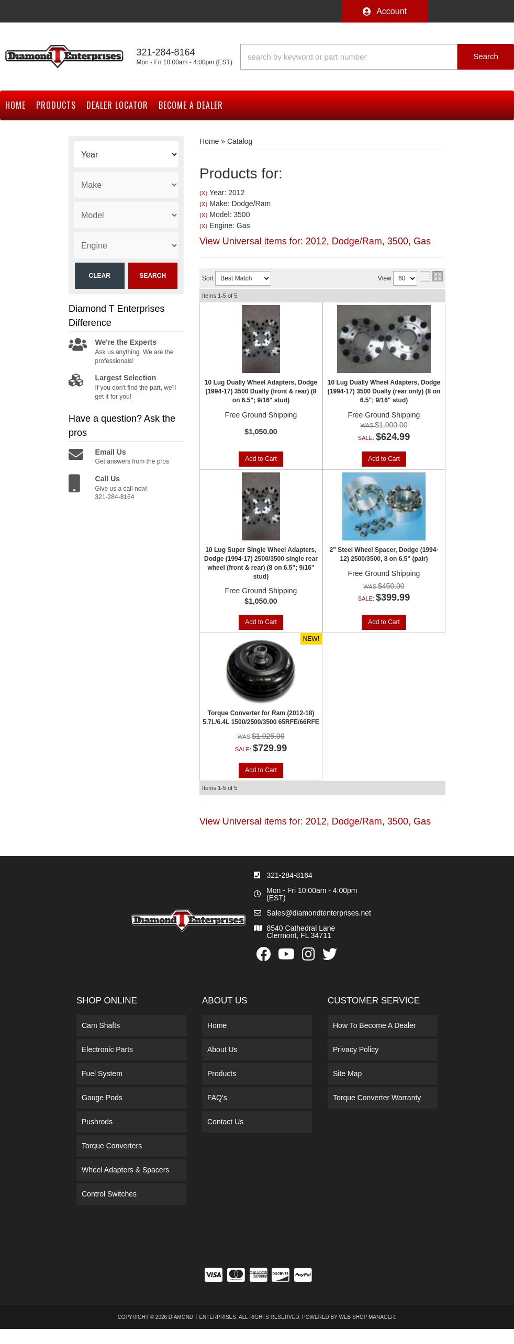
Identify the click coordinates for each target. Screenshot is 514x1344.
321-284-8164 (289, 877)
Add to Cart (261, 460)
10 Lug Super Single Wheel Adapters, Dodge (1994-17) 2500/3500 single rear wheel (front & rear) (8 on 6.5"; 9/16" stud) (261, 564)
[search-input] (349, 56)
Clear (99, 275)
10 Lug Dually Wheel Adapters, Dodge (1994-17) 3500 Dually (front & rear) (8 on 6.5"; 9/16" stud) (261, 391)
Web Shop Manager (367, 1320)
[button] (377, 57)
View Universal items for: (315, 241)
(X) (203, 192)
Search (152, 275)
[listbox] (126, 154)
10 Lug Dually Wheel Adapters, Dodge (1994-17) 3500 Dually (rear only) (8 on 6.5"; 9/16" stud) (384, 391)
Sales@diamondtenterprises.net (319, 915)
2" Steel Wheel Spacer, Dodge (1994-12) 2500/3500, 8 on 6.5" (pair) (384, 555)
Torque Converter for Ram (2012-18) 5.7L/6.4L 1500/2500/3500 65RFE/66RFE (261, 719)
